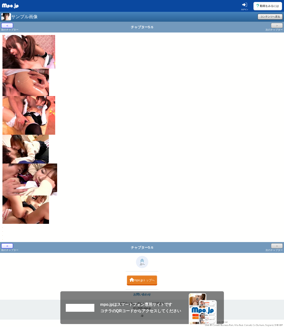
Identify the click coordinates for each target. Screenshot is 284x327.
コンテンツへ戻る (270, 16)
